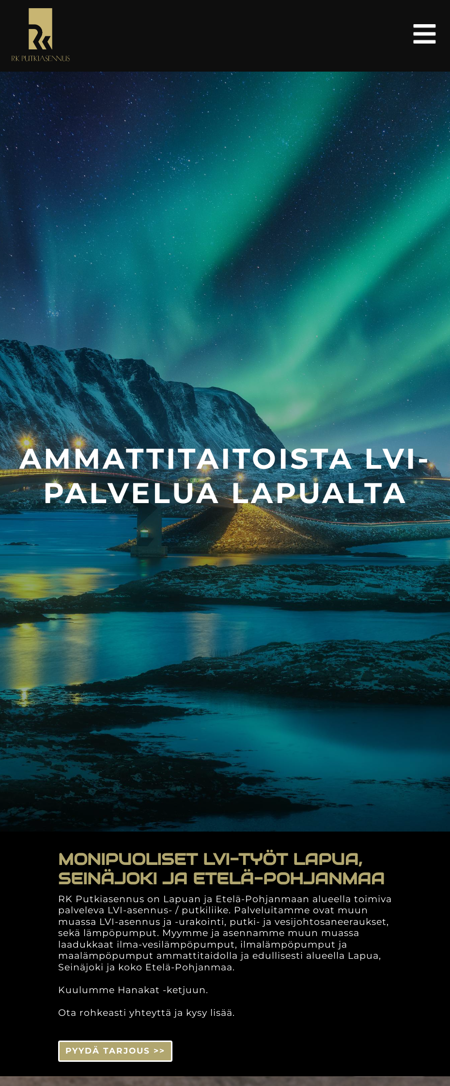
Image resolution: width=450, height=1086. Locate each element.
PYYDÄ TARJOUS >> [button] (115, 1051)
